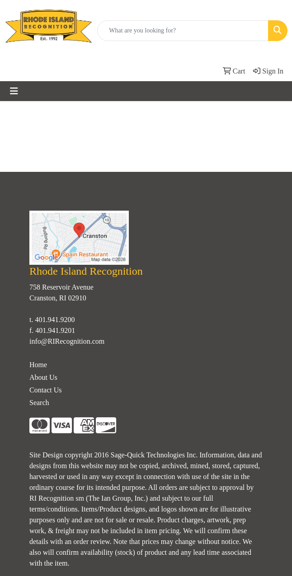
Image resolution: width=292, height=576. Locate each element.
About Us (43, 377)
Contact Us (45, 390)
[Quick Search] (182, 30)
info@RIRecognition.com (66, 341)
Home (38, 365)
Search (39, 402)
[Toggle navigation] (14, 91)
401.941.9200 (55, 319)
